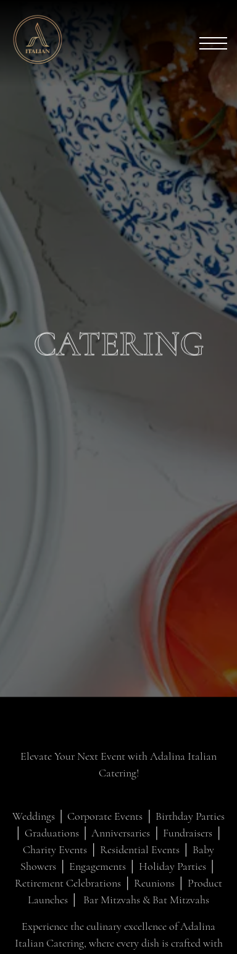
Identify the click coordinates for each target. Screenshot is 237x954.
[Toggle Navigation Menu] (213, 43)
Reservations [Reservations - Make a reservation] (118, 936)
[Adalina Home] (52, 37)
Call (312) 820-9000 (118, 899)
